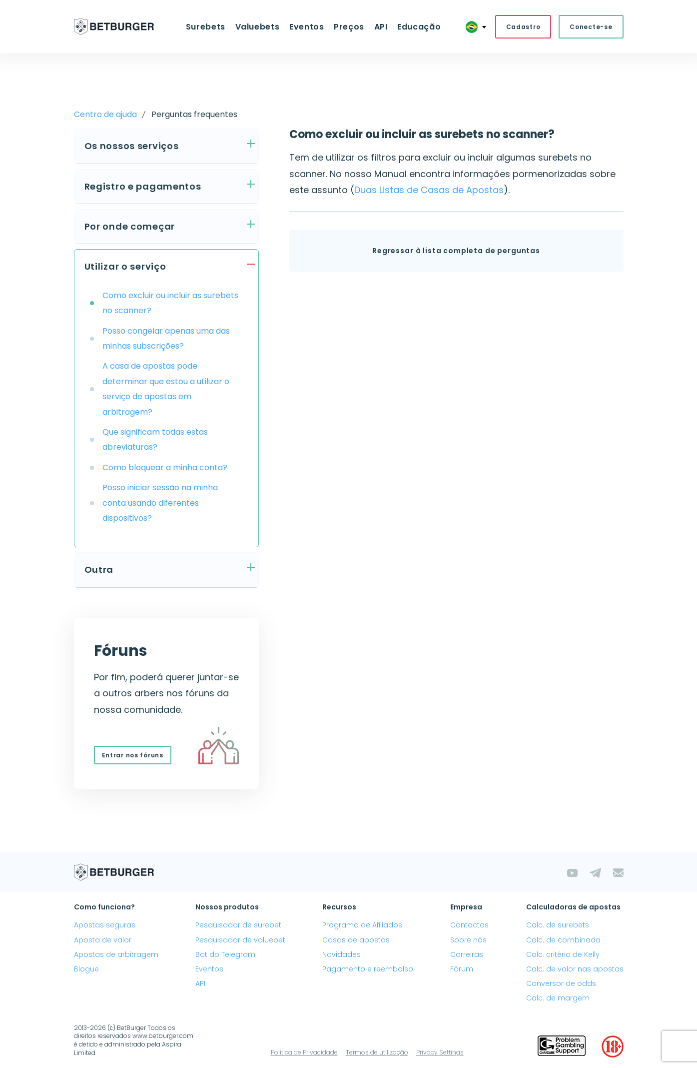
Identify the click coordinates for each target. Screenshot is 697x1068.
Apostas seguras (104, 925)
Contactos (469, 925)
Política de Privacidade (304, 1052)
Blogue (86, 969)
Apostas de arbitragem (116, 955)
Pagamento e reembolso (367, 969)
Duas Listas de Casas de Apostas (429, 190)
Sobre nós (468, 940)
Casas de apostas (356, 940)
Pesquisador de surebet (238, 925)
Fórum (461, 969)
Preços (348, 27)
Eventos (307, 27)
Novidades (341, 955)
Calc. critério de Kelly (563, 955)
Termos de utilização (377, 1052)
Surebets (207, 27)
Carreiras (466, 955)
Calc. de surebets (557, 925)
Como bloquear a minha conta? (164, 468)
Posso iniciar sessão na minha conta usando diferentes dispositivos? (160, 503)
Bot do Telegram (225, 955)
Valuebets (258, 27)
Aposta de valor (102, 940)
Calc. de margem (558, 998)
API (379, 27)
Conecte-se (591, 27)
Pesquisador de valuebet (240, 940)
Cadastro (523, 27)
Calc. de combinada (563, 940)
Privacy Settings (440, 1052)
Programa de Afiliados (362, 925)
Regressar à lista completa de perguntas (456, 251)
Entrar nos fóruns (132, 755)
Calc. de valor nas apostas (575, 969)
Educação (417, 27)
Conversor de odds (561, 984)
